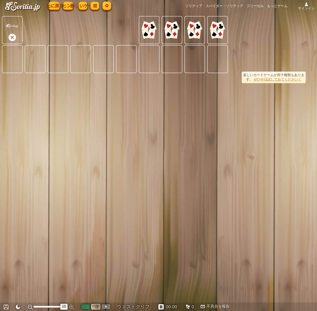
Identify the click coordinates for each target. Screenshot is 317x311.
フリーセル (262, 6)
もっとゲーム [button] (284, 6)
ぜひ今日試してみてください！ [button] (277, 79)
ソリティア (200, 6)
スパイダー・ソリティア (231, 6)
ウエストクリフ (133, 306)
